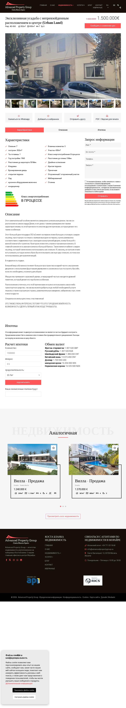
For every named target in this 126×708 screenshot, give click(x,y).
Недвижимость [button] (66, 5)
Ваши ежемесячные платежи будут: (21, 391)
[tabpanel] (32, 475)
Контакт (99, 5)
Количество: (11, 350)
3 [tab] (65, 512)
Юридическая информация (50, 603)
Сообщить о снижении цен (102, 27)
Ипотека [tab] (101, 132)
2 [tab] (63, 512)
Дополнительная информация (19, 683)
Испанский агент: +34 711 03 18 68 (100, 551)
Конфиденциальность (72, 603)
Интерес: (9, 361)
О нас (53, 5)
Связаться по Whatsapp (19, 119)
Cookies (85, 603)
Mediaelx (111, 603)
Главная (44, 5)
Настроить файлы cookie (24, 697)
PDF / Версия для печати (107, 119)
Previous (8, 68)
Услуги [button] (81, 5)
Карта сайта (95, 603)
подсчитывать (23, 384)
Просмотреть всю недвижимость (63, 522)
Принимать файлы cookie (24, 690)
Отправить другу (77, 119)
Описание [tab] (63, 132)
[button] (23, 377)
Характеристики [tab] (24, 132)
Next (118, 68)
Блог (90, 5)
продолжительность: (14, 372)
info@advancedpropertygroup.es (99, 555)
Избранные (97, 7)
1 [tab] (60, 512)
